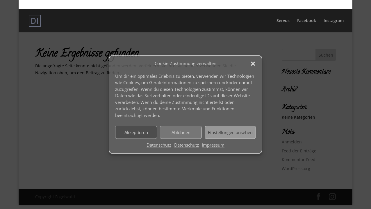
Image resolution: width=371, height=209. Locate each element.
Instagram (334, 21)
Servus (283, 21)
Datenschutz (159, 145)
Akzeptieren (136, 132)
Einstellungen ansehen (230, 132)
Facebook (306, 21)
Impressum (213, 145)
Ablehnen (181, 132)
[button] (253, 63)
